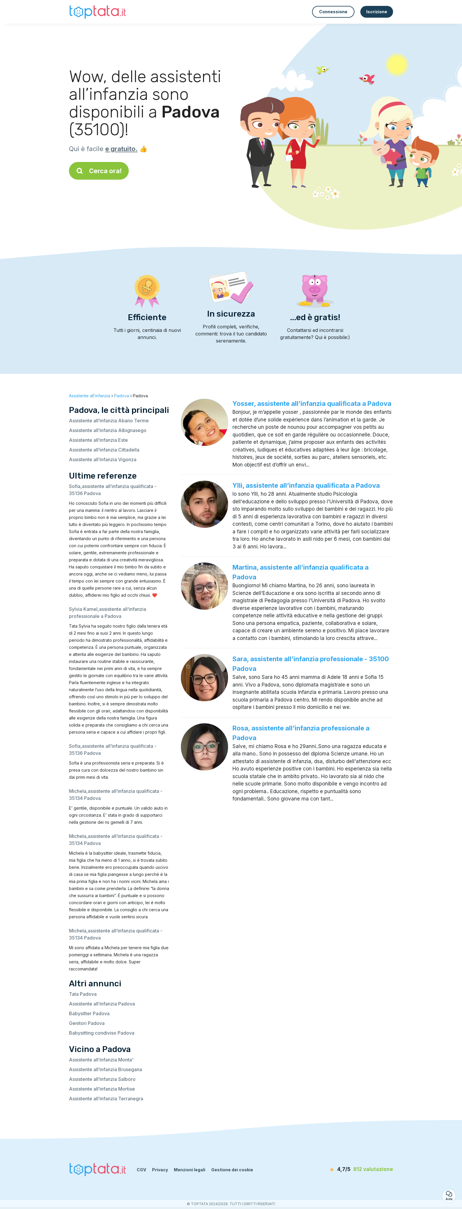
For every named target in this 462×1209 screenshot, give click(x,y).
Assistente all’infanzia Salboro (102, 1079)
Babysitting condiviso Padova (101, 1033)
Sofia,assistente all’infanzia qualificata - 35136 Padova (112, 489)
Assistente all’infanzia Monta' (101, 1060)
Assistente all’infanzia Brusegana (105, 1069)
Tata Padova (83, 994)
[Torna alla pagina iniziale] (98, 12)
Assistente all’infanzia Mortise (102, 1089)
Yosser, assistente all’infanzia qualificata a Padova (311, 403)
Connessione (333, 11)
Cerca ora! (99, 171)
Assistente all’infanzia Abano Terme (109, 421)
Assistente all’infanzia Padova (102, 1004)
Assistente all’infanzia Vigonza (102, 459)
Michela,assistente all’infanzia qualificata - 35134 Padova (115, 794)
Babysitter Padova (89, 1013)
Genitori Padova (87, 1023)
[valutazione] (359, 1169)
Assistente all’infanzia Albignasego (107, 430)
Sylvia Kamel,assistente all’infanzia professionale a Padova (107, 612)
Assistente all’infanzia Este (98, 440)
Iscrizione (376, 11)
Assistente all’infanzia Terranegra (106, 1099)
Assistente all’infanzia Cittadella (104, 450)
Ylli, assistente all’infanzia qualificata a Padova (306, 485)
